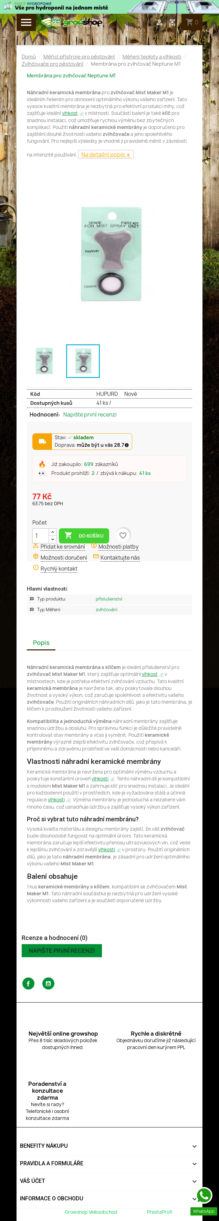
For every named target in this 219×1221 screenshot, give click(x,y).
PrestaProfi (159, 1212)
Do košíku (84, 535)
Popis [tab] (41, 642)
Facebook (28, 983)
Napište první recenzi (90, 414)
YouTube (48, 983)
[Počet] (40, 535)
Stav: (74, 437)
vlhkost (70, 113)
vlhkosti (100, 779)
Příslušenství (109, 599)
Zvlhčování (106, 610)
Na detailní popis (103, 154)
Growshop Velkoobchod (91, 1212)
